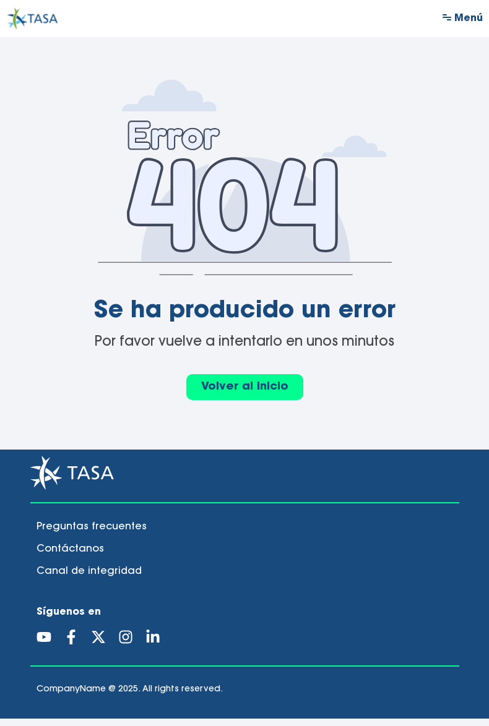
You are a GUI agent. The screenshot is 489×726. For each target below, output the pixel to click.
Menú (468, 18)
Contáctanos (70, 557)
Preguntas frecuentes (92, 534)
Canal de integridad (89, 579)
